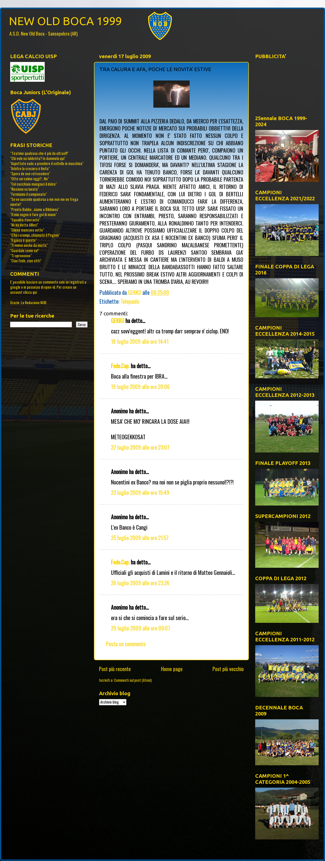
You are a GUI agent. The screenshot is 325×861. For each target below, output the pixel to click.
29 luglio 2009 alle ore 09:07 (140, 628)
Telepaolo (130, 301)
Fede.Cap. (120, 366)
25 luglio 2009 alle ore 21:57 (140, 537)
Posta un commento (125, 644)
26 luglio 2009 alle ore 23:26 (140, 583)
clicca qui (30, 292)
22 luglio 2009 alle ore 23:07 (140, 447)
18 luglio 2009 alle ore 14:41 (140, 341)
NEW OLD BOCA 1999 (65, 20)
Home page (172, 669)
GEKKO (117, 320)
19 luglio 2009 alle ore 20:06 (140, 386)
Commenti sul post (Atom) (133, 680)
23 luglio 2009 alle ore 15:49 (140, 492)
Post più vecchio (228, 669)
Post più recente (115, 669)
